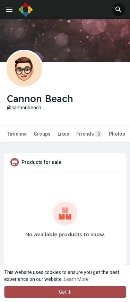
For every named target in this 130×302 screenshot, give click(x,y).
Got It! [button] (65, 292)
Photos (117, 134)
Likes (63, 134)
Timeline (17, 134)
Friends (89, 134)
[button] (118, 9)
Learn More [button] (76, 279)
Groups (42, 134)
